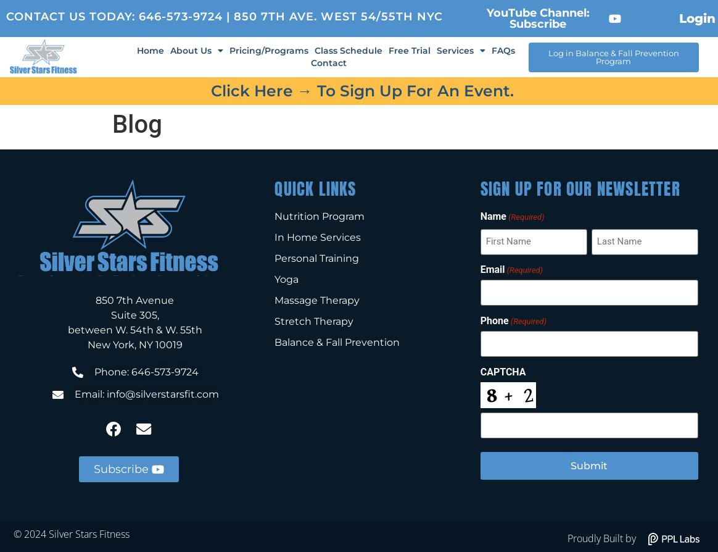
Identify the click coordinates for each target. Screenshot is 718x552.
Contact (329, 63)
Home (150, 50)
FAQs (503, 50)
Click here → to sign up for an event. (362, 91)
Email (512, 269)
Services (461, 50)
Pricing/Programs (268, 50)
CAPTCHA (503, 370)
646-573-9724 (181, 16)
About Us (196, 50)
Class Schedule (348, 50)
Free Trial (410, 50)
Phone (514, 319)
